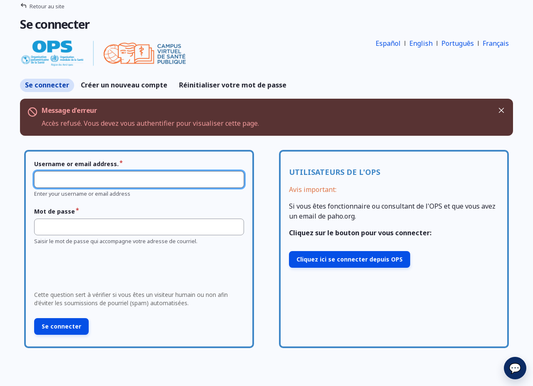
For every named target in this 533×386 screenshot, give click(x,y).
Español (388, 43)
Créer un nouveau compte (124, 85)
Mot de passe (54, 211)
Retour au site (47, 6)
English (421, 43)
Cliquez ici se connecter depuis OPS (349, 259)
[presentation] (94, 270)
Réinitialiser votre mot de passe (232, 85)
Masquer (500, 110)
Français (496, 43)
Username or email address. (76, 164)
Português (457, 43)
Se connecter (47, 85)
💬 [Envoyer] (515, 368)
